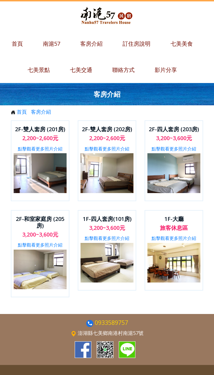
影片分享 (166, 70)
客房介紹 (91, 43)
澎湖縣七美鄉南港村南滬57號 (111, 333)
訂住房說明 (136, 43)
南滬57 (51, 43)
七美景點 (39, 70)
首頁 (17, 43)
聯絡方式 (123, 70)
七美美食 (182, 43)
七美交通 (81, 70)
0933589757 (111, 322)
